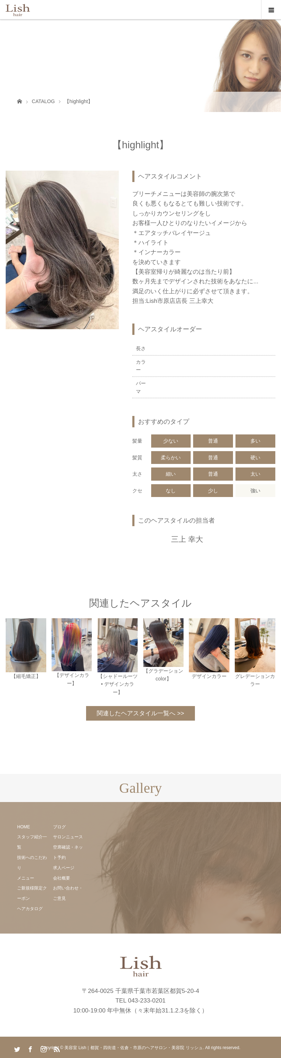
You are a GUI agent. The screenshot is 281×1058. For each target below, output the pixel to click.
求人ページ (63, 867)
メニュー (25, 878)
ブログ (59, 826)
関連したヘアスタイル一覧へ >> (140, 713)
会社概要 (61, 878)
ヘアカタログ (30, 908)
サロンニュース (68, 836)
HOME (23, 826)
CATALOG (43, 101)
